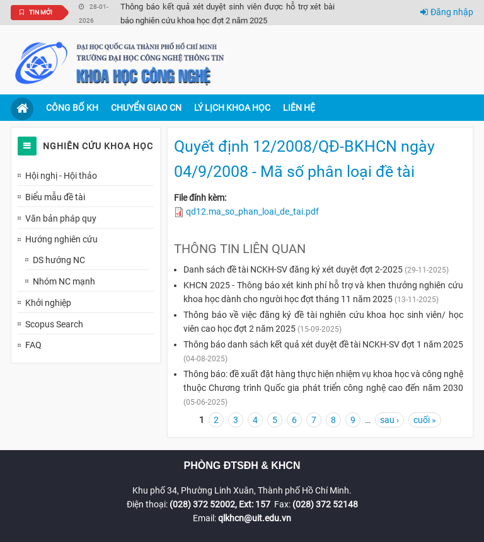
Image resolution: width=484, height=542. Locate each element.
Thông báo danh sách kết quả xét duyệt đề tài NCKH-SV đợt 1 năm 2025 (323, 344)
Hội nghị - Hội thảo (61, 176)
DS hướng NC (59, 260)
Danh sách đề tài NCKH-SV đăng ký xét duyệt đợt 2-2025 (293, 269)
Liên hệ (299, 108)
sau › (389, 420)
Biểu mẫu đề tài (55, 197)
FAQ (33, 345)
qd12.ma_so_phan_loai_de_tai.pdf (252, 211)
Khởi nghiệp (48, 303)
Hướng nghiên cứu (61, 239)
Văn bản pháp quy (60, 218)
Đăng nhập (446, 12)
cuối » (424, 420)
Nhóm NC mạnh (64, 281)
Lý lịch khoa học (232, 108)
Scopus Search (54, 324)
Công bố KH (72, 108)
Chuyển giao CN (146, 108)
